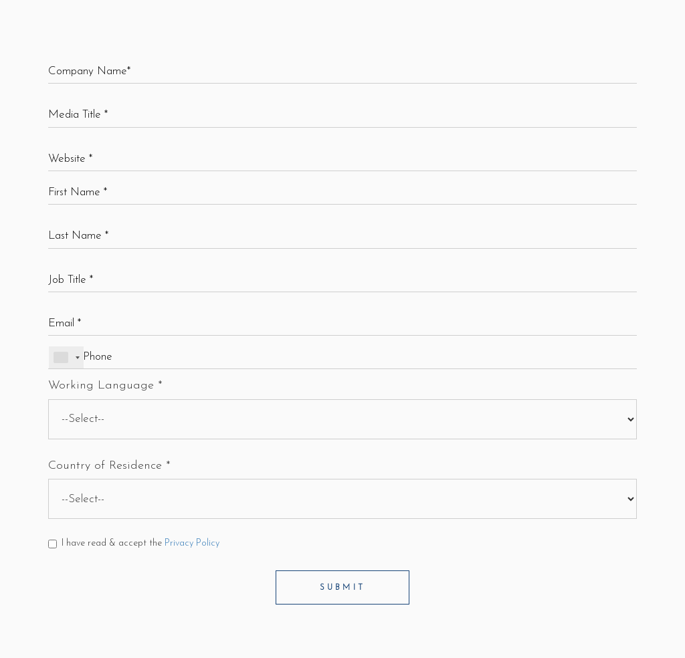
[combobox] (66, 357)
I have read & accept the (133, 543)
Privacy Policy (192, 543)
